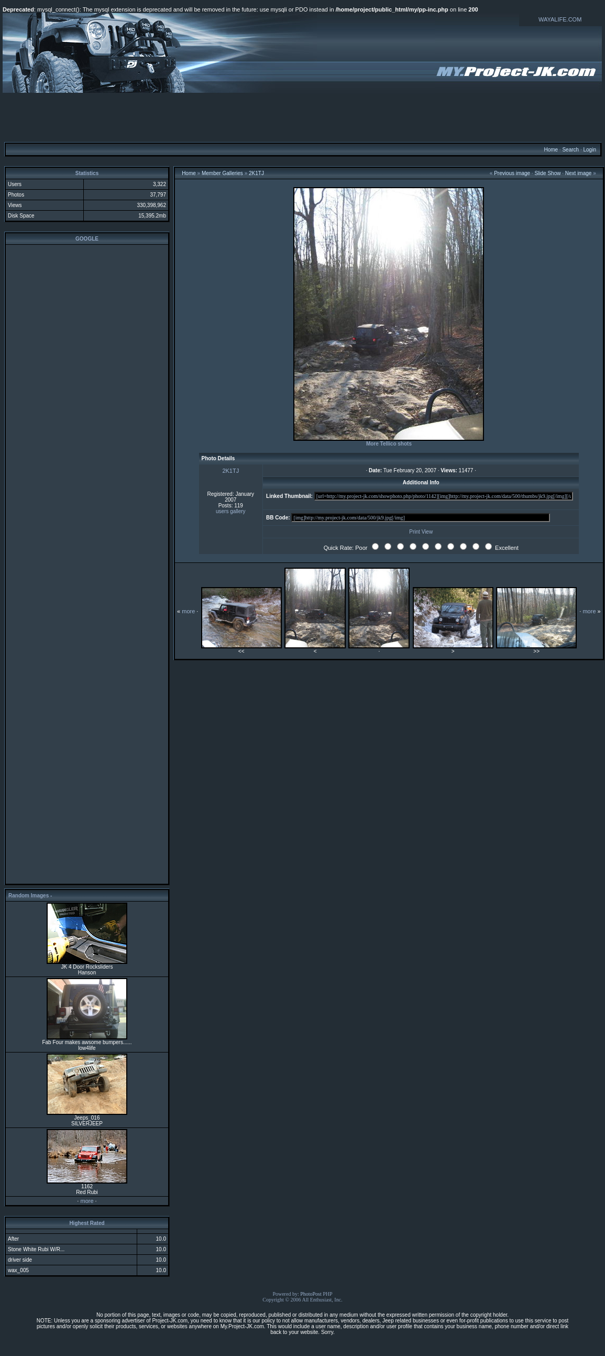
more (86, 1201)
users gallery (231, 511)
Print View (421, 532)
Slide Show (547, 173)
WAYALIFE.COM (559, 19)
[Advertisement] (302, 116)
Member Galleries (222, 173)
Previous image (512, 173)
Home (551, 150)
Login (589, 150)
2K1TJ (256, 173)
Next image (578, 173)
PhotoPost (311, 1294)
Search (570, 150)
